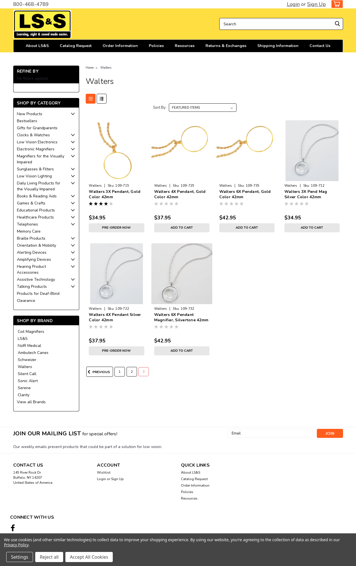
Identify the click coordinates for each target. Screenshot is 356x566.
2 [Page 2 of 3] (132, 371)
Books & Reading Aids (37, 196)
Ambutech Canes (33, 352)
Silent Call (27, 373)
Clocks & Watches (33, 135)
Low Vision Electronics (37, 142)
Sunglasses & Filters (35, 169)
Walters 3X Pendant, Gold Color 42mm (114, 194)
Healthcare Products (35, 217)
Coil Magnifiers (31, 331)
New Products (29, 114)
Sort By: (159, 107)
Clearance (26, 300)
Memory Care (29, 231)
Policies (156, 45)
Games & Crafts (31, 203)
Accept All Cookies (89, 557)
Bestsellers (27, 121)
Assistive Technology (36, 279)
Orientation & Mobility (36, 245)
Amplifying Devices (34, 259)
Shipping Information (277, 45)
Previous (98, 372)
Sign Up (316, 4)
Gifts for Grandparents (37, 128)
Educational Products (36, 210)
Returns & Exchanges (225, 45)
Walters (25, 366)
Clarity (23, 395)
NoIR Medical (29, 345)
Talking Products (32, 286)
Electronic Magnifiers (35, 149)
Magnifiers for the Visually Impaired (40, 159)
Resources (184, 45)
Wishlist (103, 472)
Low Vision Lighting (34, 176)
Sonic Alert (28, 381)
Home (90, 68)
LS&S (23, 338)
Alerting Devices (32, 252)
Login (293, 4)
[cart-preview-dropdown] (336, 4)
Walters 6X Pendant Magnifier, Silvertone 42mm (181, 317)
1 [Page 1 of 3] (120, 371)
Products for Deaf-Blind (38, 293)
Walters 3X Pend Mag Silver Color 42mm (305, 194)
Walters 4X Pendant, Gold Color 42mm (180, 194)
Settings (19, 557)
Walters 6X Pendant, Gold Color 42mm (245, 194)
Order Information (120, 45)
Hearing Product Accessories (31, 269)
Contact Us (319, 45)
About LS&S (37, 45)
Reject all (49, 557)
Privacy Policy (16, 544)
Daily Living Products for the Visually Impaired (38, 186)
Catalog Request (76, 45)
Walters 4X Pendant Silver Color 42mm (115, 317)
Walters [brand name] (95, 185)
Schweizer (27, 359)
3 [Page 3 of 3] (144, 371)
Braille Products (31, 238)
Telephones (27, 224)
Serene (24, 388)
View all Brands (31, 402)
